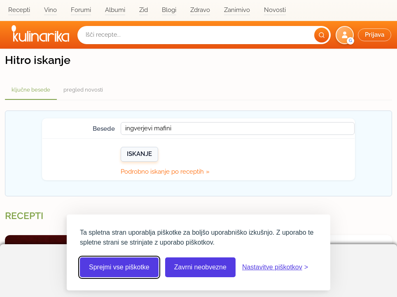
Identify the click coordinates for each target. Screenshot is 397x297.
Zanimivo (237, 10)
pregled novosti (83, 90)
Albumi (115, 10)
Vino (50, 10)
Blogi (169, 10)
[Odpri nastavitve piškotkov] (275, 267)
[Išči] (321, 35)
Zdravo (200, 10)
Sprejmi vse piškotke (119, 267)
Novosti (275, 10)
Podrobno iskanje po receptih (162, 171)
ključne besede (31, 90)
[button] (364, 35)
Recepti (19, 10)
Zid (143, 10)
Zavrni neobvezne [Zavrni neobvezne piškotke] (200, 267)
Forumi (81, 10)
